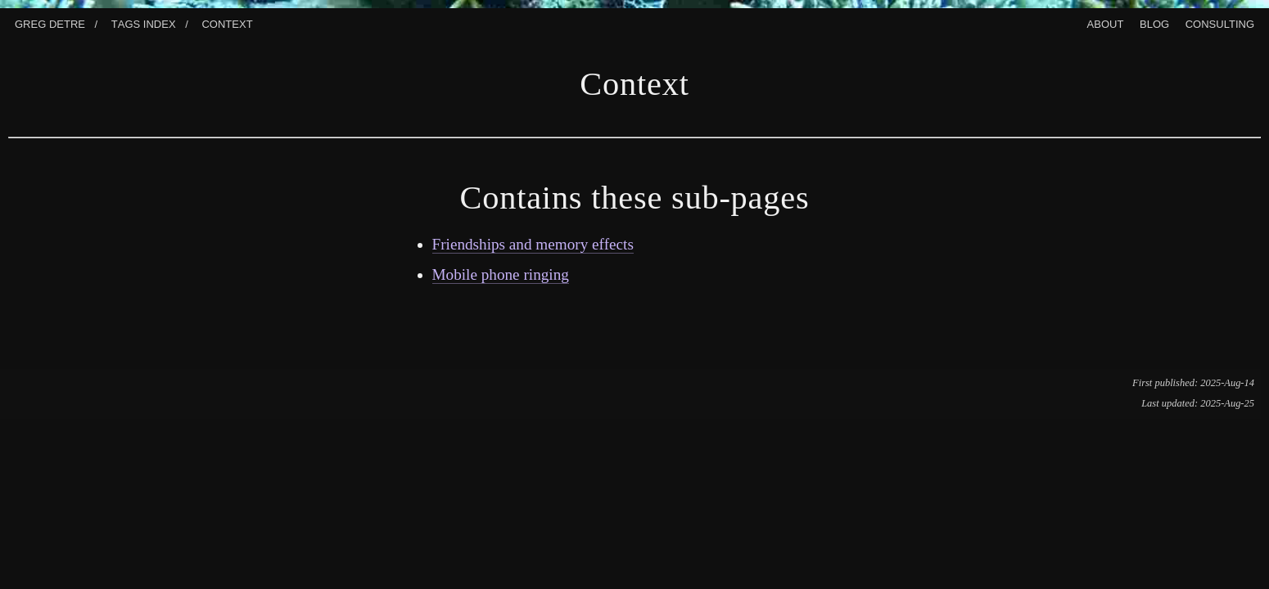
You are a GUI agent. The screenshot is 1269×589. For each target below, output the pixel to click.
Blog (1154, 22)
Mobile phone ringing (500, 274)
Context (226, 22)
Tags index (143, 22)
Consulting (1219, 22)
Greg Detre (50, 22)
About (1105, 22)
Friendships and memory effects (533, 244)
